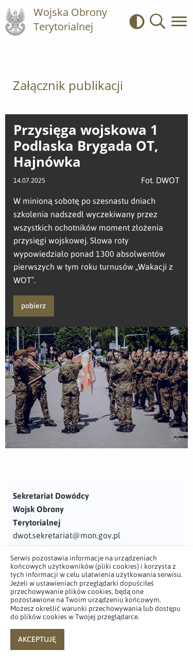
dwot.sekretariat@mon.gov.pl (66, 535)
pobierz (33, 306)
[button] (157, 21)
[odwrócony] (139, 21)
